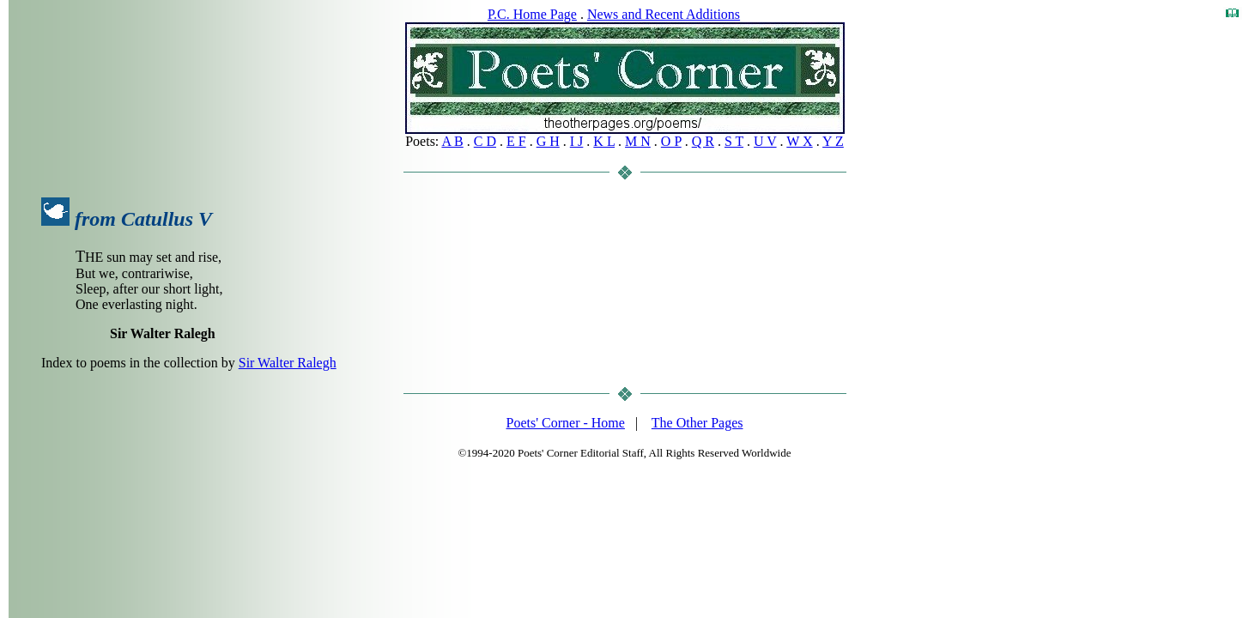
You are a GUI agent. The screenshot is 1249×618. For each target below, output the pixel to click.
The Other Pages (697, 422)
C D (485, 141)
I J (577, 141)
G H (548, 141)
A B (452, 141)
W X (799, 141)
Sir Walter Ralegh (288, 362)
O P (671, 141)
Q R (703, 141)
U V (765, 141)
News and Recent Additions (663, 14)
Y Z (833, 141)
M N (638, 141)
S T (734, 141)
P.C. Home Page (532, 14)
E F (516, 141)
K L (604, 141)
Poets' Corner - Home (565, 422)
